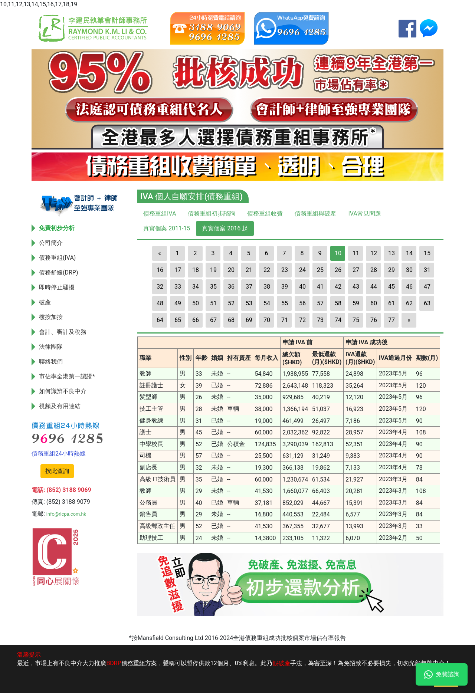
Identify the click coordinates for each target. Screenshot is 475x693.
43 (356, 286)
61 (391, 303)
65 (177, 319)
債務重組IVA (159, 213)
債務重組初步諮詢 (211, 213)
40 (302, 286)
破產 (45, 302)
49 (177, 303)
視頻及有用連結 (60, 406)
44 (373, 286)
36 (231, 286)
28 (373, 269)
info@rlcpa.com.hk (66, 514)
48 (160, 303)
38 (266, 286)
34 (195, 286)
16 (160, 269)
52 (231, 303)
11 (356, 253)
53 (249, 303)
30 (409, 269)
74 (338, 319)
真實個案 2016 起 (225, 228)
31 (427, 269)
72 (302, 319)
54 (266, 303)
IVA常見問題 (364, 213)
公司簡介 (51, 242)
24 (302, 269)
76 (373, 319)
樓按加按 (51, 317)
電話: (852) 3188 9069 (61, 489)
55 (284, 303)
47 (427, 286)
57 (320, 303)
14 (409, 253)
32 (160, 286)
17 (177, 269)
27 (356, 269)
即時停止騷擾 (57, 287)
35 (213, 286)
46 (409, 286)
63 (427, 303)
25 (320, 269)
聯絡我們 (51, 361)
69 (249, 319)
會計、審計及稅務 (62, 331)
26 (338, 269)
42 (338, 286)
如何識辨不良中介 (62, 391)
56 (302, 303)
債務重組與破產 (315, 213)
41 (320, 286)
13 (391, 253)
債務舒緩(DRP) (58, 272)
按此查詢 (57, 470)
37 (249, 286)
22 (266, 269)
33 (177, 286)
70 (266, 319)
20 (231, 269)
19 (213, 269)
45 (391, 286)
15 (427, 253)
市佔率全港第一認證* (67, 376)
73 (320, 319)
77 (391, 319)
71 (284, 319)
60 (373, 303)
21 (249, 269)
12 (373, 253)
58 (338, 303)
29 (391, 269)
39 (284, 286)
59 (356, 303)
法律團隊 (51, 346)
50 (195, 303)
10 (338, 253)
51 (213, 303)
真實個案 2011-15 (166, 228)
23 (284, 269)
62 (409, 303)
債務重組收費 (265, 213)
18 (195, 269)
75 (356, 319)
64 (160, 319)
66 (195, 319)
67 (213, 319)
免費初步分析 (57, 227)
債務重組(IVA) (57, 257)
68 (231, 319)
